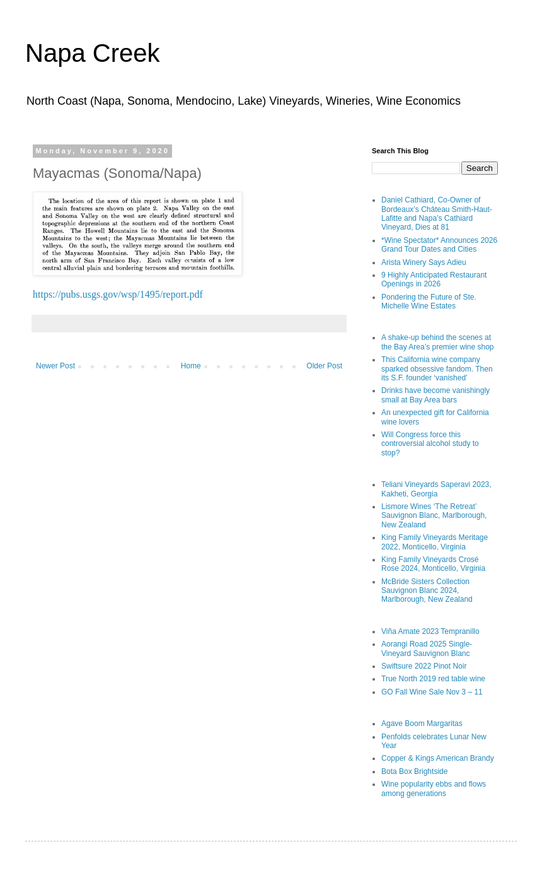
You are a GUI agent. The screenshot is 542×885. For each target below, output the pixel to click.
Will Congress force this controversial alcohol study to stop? (430, 443)
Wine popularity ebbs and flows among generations (433, 788)
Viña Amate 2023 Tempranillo (430, 631)
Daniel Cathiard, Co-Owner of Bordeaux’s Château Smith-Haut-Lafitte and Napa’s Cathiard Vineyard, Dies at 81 (436, 214)
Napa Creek (92, 53)
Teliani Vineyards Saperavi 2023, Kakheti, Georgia (436, 489)
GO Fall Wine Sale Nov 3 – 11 (432, 692)
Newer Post (55, 365)
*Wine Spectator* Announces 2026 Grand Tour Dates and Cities (439, 245)
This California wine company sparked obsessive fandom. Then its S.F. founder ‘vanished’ (437, 368)
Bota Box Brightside (414, 771)
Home (191, 365)
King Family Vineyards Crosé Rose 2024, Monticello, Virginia (433, 564)
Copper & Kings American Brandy (437, 758)
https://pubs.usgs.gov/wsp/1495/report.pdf (118, 294)
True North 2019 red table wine (433, 678)
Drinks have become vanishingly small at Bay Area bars (435, 395)
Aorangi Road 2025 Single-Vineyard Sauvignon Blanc (426, 648)
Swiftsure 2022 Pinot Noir (423, 666)
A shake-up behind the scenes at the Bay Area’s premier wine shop (437, 342)
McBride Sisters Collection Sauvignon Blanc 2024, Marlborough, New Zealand (427, 590)
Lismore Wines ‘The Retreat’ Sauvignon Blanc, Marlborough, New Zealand (434, 515)
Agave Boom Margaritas (422, 723)
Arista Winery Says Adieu (423, 262)
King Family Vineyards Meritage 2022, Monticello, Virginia (434, 542)
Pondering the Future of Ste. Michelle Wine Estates (428, 301)
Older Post (324, 365)
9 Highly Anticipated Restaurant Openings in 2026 (434, 279)
